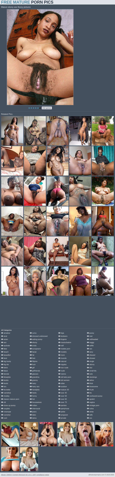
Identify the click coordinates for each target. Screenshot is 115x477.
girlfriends (35, 371)
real (89, 336)
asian (4, 339)
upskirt (91, 399)
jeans (33, 412)
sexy (90, 352)
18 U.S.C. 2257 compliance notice (37, 475)
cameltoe (6, 393)
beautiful (5, 355)
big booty (6, 361)
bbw (4, 349)
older (61, 383)
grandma (34, 377)
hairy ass (34, 386)
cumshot (5, 415)
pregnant (63, 415)
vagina (91, 402)
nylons (62, 374)
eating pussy (36, 339)
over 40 (62, 393)
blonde (5, 374)
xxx (89, 418)
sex (89, 349)
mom (61, 355)
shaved (91, 355)
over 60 (62, 399)
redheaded (92, 339)
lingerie (62, 339)
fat (32, 355)
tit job (90, 390)
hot (32, 399)
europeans (35, 349)
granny (34, 380)
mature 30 (63, 390)
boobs (5, 380)
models (62, 352)
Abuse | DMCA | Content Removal (13, 475)
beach (5, 352)
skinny (91, 364)
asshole (5, 346)
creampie (6, 412)
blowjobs (6, 377)
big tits (5, 364)
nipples (62, 364)
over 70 (62, 402)
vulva (90, 409)
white (90, 412)
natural (62, 361)
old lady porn (64, 377)
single (90, 361)
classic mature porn (10, 399)
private (62, 418)
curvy (33, 333)
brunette (5, 390)
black (4, 371)
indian (33, 405)
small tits (91, 371)
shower (91, 358)
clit (3, 402)
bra (3, 386)
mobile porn (64, 349)
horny (33, 396)
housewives (36, 402)
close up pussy (8, 405)
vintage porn (93, 405)
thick (90, 383)
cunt (4, 418)
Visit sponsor (46, 108)
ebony (33, 342)
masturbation (64, 342)
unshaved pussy (94, 396)
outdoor (62, 386)
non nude (63, 368)
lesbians (62, 336)
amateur (5, 333)
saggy (90, 342)
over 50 (62, 396)
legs (61, 333)
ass (3, 342)
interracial (35, 409)
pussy (90, 333)
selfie (90, 346)
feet (32, 358)
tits (89, 393)
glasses (34, 374)
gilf (32, 368)
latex (33, 415)
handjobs (35, 390)
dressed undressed (39, 336)
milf (61, 346)
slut (89, 368)
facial (33, 352)
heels (33, 393)
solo (90, 374)
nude (61, 371)
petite (61, 412)
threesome (92, 386)
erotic (33, 346)
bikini (4, 368)
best (4, 358)
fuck (33, 364)
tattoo (90, 380)
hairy (33, 383)
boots (4, 383)
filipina (33, 361)
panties (62, 405)
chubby (5, 396)
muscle (62, 358)
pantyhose (63, 409)
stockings (92, 377)
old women (64, 380)
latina (33, 418)
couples (5, 409)
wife (90, 415)
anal (4, 336)
